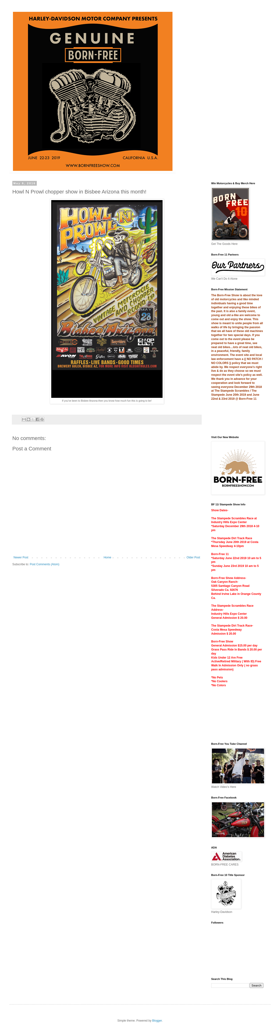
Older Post (193, 557)
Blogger (157, 1020)
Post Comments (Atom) (44, 564)
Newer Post (21, 557)
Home (107, 557)
